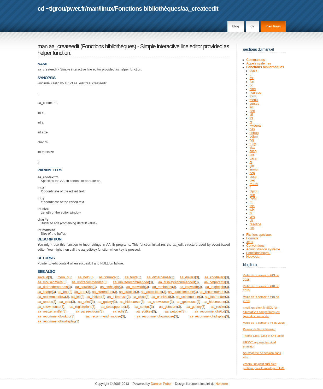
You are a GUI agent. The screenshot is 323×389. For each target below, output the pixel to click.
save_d (43, 277)
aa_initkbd (93, 297)
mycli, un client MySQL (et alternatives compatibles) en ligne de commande (261, 312)
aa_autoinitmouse (181, 292)
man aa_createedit (58, 46)
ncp (252, 173)
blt (251, 220)
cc (251, 85)
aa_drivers (187, 277)
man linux (273, 26)
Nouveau (252, 256)
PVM (253, 199)
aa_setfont (142, 307)
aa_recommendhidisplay (207, 316)
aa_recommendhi (212, 292)
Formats (252, 238)
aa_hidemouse (214, 302)
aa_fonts (131, 277)
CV (252, 26)
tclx (252, 209)
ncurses (255, 93)
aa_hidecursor (130, 302)
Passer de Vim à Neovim (259, 329)
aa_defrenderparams (53, 287)
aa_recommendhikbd (210, 311)
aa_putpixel (173, 311)
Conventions (255, 245)
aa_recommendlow (51, 297)
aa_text (63, 292)
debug (254, 133)
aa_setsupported (113, 307)
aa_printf (84, 302)
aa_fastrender (215, 297)
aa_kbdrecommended (87, 282)
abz (252, 147)
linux (106, 8)
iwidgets (255, 125)
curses (254, 103)
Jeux (249, 242)
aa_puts (65, 302)
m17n (254, 184)
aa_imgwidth (189, 287)
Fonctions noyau (258, 253)
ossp (253, 177)
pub (252, 195)
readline (255, 224)
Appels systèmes (258, 63)
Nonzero (221, 384)
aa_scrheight (109, 287)
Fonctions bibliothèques (147, 8)
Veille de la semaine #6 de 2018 (264, 322)
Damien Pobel (161, 384)
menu (254, 100)
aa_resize (218, 307)
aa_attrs (80, 292)
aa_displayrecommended (176, 282)
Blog (235, 26)
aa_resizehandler (50, 311)
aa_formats (107, 277)
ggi (252, 140)
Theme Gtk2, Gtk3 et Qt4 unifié (263, 335)
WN (252, 217)
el (251, 162)
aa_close (139, 297)
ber (252, 155)
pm (252, 228)
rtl (251, 202)
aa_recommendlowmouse (155, 316)
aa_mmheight (162, 287)
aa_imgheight (215, 287)
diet (252, 180)
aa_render (45, 302)
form (253, 96)
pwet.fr (76, 8)
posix (253, 71)
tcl (251, 118)
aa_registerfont (81, 307)
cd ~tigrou (51, 8)
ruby (253, 144)
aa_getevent (168, 307)
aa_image (45, 292)
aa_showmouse (49, 307)
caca (253, 158)
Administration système (263, 249)
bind (253, 89)
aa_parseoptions (87, 311)
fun (252, 82)
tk (251, 213)
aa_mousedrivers (50, 282)
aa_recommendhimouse (103, 316)
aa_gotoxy (105, 302)
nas (252, 129)
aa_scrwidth (84, 287)
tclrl (252, 206)
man (92, 8)
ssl (252, 78)
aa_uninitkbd (160, 297)
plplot (253, 191)
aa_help (84, 277)
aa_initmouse (117, 297)
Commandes (255, 60)
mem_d (62, 277)
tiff (251, 114)
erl (251, 107)
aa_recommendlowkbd (54, 316)
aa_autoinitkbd (151, 292)
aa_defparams (214, 282)
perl (252, 111)
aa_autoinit (127, 292)
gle (252, 166)
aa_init (76, 297)
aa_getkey (194, 307)
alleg (253, 151)
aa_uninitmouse (187, 297)
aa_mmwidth (135, 287)
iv (251, 122)
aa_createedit (200, 8)
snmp (254, 169)
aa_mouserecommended (131, 282)
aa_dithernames (158, 277)
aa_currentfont (102, 292)
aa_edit (118, 311)
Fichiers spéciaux (259, 235)
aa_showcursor (159, 302)
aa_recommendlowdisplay (56, 321)
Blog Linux (250, 264)
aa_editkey (144, 311)
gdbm (254, 136)
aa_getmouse (187, 302)
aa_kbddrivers (214, 277)
